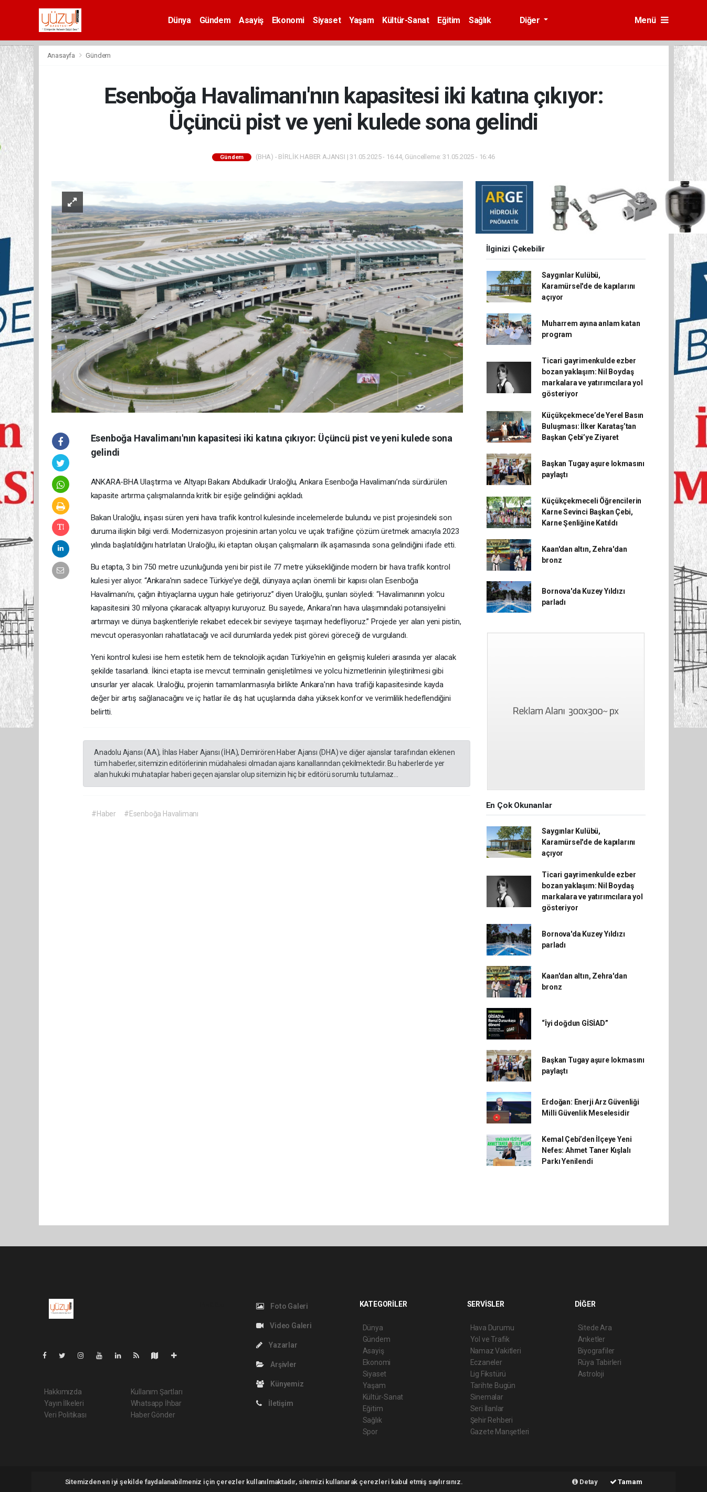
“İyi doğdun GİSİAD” (575, 1023)
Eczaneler (486, 1362)
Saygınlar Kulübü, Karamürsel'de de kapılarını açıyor (588, 286)
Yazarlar (277, 1345)
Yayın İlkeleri (64, 1403)
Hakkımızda (63, 1392)
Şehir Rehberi (491, 1420)
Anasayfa (62, 55)
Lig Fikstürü (488, 1374)
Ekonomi (288, 20)
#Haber (103, 814)
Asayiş (251, 20)
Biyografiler (596, 1351)
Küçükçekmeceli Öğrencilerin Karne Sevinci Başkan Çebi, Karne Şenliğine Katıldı (591, 512)
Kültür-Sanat (405, 20)
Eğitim (448, 20)
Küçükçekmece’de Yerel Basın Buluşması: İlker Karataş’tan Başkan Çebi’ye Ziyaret (592, 426)
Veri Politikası (65, 1415)
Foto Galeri (282, 1306)
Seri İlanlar (487, 1408)
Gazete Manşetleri (500, 1431)
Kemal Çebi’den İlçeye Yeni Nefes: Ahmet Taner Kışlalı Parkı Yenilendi (586, 1150)
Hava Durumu (492, 1327)
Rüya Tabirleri (599, 1362)
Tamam (626, 1482)
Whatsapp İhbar (156, 1403)
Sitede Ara (595, 1327)
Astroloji (591, 1374)
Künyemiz (280, 1384)
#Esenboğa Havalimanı (161, 814)
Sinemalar (486, 1397)
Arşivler (276, 1364)
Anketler (591, 1339)
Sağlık (480, 20)
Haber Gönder (153, 1415)
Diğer (531, 20)
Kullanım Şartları (157, 1392)
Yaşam (361, 20)
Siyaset (327, 20)
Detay (585, 1482)
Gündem (215, 20)
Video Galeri (284, 1325)
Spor (370, 1431)
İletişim (274, 1403)
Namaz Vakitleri (495, 1351)
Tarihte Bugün (493, 1385)
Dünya (179, 20)
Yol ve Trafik (490, 1339)
